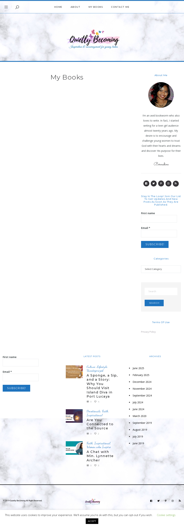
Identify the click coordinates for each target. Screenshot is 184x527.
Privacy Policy (148, 332)
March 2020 (139, 417)
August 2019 (140, 430)
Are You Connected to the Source (100, 425)
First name (148, 213)
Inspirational (94, 416)
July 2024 (138, 403)
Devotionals (93, 412)
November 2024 (142, 389)
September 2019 (142, 424)
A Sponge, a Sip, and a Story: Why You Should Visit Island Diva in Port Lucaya (102, 387)
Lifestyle (102, 368)
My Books (96, 7)
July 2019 (138, 437)
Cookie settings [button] (166, 515)
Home (58, 7)
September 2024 (142, 396)
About (75, 7)
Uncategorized (95, 371)
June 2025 (138, 369)
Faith (105, 412)
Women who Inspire (99, 448)
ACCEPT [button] (92, 521)
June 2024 (138, 410)
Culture (91, 368)
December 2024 (142, 383)
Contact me (120, 7)
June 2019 (138, 444)
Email (145, 228)
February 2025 (141, 376)
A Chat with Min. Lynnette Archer (100, 457)
